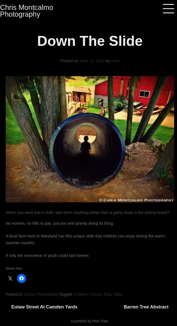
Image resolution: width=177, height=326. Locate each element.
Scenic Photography (41, 294)
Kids (107, 294)
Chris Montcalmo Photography (26, 10)
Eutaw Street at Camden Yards (44, 306)
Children (80, 294)
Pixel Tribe (100, 321)
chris (115, 61)
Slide (117, 294)
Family (95, 294)
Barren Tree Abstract (146, 306)
